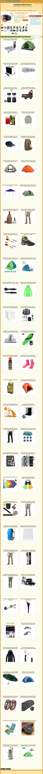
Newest (2, 36)
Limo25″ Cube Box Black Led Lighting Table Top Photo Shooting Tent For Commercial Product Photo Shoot (10, 64)
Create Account (36, 3)
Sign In (41, 3)
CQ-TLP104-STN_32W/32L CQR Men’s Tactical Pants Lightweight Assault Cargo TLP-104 (28, 502)
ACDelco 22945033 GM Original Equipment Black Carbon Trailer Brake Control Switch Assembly (28, 88)
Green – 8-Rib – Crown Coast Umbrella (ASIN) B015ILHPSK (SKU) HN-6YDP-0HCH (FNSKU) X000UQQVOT (10, 672)
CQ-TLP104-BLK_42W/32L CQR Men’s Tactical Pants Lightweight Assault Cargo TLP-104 (10, 429)
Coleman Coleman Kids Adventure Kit (10, 720)
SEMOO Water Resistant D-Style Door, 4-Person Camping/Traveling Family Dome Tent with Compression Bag (28, 186)
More (34, 10)
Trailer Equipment (30, 10)
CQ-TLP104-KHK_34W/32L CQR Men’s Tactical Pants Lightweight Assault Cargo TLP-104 (28, 210)
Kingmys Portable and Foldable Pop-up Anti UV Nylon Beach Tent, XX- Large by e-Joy (28, 259)
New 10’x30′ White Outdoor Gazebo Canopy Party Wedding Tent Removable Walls (28, 64)
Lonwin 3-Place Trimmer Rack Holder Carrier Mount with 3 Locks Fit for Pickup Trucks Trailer (35, 19)
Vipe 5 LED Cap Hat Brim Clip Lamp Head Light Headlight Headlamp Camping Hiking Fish (10, 137)
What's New (8, 10)
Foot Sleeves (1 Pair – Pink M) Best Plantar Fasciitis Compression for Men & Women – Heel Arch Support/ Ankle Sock (28, 356)
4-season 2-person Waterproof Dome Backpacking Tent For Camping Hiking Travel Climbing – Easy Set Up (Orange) (28, 161)
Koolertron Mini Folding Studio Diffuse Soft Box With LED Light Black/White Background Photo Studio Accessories (10, 307)
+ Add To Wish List (17, 22)
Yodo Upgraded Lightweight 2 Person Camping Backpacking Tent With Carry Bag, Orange (28, 380)
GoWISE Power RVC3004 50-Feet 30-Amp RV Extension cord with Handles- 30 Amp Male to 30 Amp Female (21, 13)
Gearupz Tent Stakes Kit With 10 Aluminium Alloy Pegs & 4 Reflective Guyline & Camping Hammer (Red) (10, 113)
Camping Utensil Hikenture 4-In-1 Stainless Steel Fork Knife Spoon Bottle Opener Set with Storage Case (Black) (28, 648)
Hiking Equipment (19, 10)
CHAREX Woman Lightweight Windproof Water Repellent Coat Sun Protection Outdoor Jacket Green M (28, 283)
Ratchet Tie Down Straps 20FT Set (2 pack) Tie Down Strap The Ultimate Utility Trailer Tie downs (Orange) (10, 234)
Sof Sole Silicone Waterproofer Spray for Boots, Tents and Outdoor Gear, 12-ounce (10, 356)
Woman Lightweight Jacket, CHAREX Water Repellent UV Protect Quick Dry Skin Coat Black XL (10, 648)
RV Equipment (25, 10)
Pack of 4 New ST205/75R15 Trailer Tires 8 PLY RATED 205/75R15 (35, 17)
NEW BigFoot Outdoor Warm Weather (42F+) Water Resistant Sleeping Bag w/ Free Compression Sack (28, 697)
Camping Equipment (13, 10)
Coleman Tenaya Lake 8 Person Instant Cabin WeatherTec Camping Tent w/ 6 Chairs (28, 429)
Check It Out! (25, 20)
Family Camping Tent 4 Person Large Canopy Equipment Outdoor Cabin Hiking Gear (28, 624)
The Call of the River (10, 623)
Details (18, 21)
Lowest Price (14, 36)
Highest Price (10, 36)
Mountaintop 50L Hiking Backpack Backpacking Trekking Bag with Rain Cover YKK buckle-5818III (10, 526)
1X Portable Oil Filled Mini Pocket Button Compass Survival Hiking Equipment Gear (28, 721)
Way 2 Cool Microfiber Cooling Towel (10, 477)
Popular (6, 36)
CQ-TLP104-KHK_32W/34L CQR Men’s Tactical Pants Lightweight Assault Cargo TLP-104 (10, 551)
